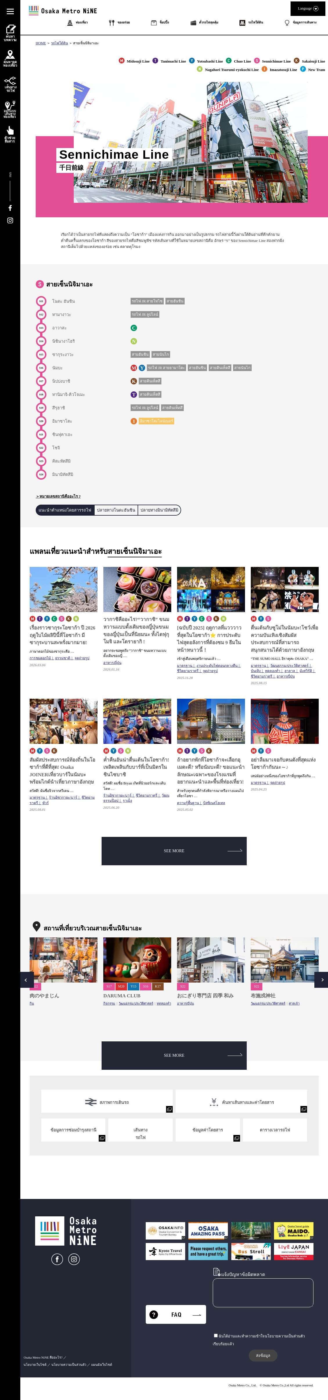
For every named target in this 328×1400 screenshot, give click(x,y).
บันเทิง (256, 671)
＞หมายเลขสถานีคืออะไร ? (58, 496)
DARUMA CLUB (121, 996)
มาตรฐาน (184, 666)
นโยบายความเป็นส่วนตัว (68, 1364)
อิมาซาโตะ (62, 421)
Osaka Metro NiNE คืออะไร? (43, 1357)
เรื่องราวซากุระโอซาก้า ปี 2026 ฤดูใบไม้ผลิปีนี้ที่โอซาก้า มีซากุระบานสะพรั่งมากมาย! (62, 635)
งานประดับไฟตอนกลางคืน (217, 666)
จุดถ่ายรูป (82, 658)
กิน (32, 1003)
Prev (26, 980)
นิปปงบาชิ (61, 381)
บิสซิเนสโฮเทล (214, 803)
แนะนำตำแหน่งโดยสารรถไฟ (65, 510)
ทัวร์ (45, 803)
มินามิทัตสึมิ (62, 474)
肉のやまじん (44, 996)
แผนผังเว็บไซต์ (101, 1364)
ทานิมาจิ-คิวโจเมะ (68, 394)
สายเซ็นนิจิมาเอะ (86, 43)
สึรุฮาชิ (58, 408)
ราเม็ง (127, 801)
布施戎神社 (263, 996)
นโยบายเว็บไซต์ (35, 1364)
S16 (145, 986)
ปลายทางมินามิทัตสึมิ (159, 510)
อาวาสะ (59, 328)
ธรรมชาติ (62, 658)
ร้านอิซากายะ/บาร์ (63, 797)
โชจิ (56, 448)
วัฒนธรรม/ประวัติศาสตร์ (289, 666)
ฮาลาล (289, 671)
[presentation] (257, 1321)
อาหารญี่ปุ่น (112, 663)
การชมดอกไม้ (40, 658)
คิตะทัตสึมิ (61, 461)
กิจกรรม (109, 1003)
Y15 (133, 986)
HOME (41, 43)
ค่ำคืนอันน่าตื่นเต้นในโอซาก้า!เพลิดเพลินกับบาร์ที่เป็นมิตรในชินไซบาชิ (136, 767)
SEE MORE (203, 850)
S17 (109, 986)
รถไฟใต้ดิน (59, 43)
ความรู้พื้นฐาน (188, 803)
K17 (158, 986)
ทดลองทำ (272, 671)
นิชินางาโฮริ (63, 341)
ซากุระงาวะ (63, 354)
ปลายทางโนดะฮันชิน (116, 510)
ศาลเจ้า (294, 1003)
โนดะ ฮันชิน (63, 301)
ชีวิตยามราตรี (188, 671)
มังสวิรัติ (306, 671)
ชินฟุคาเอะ (62, 434)
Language (308, 8)
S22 (35, 986)
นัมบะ (57, 368)
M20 (121, 986)
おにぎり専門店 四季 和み (205, 996)
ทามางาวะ (61, 314)
